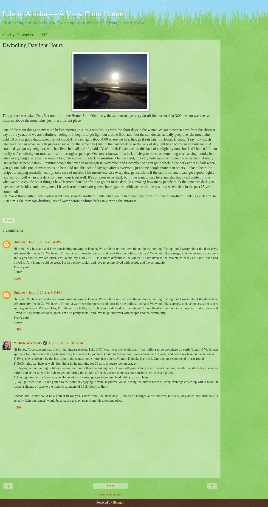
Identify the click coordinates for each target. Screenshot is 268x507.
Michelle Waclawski (28, 343)
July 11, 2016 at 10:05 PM (65, 343)
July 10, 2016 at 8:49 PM (45, 292)
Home (110, 485)
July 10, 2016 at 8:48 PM (45, 242)
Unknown (20, 242)
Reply (17, 278)
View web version (110, 494)
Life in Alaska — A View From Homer (64, 13)
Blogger (118, 502)
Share (8, 220)
